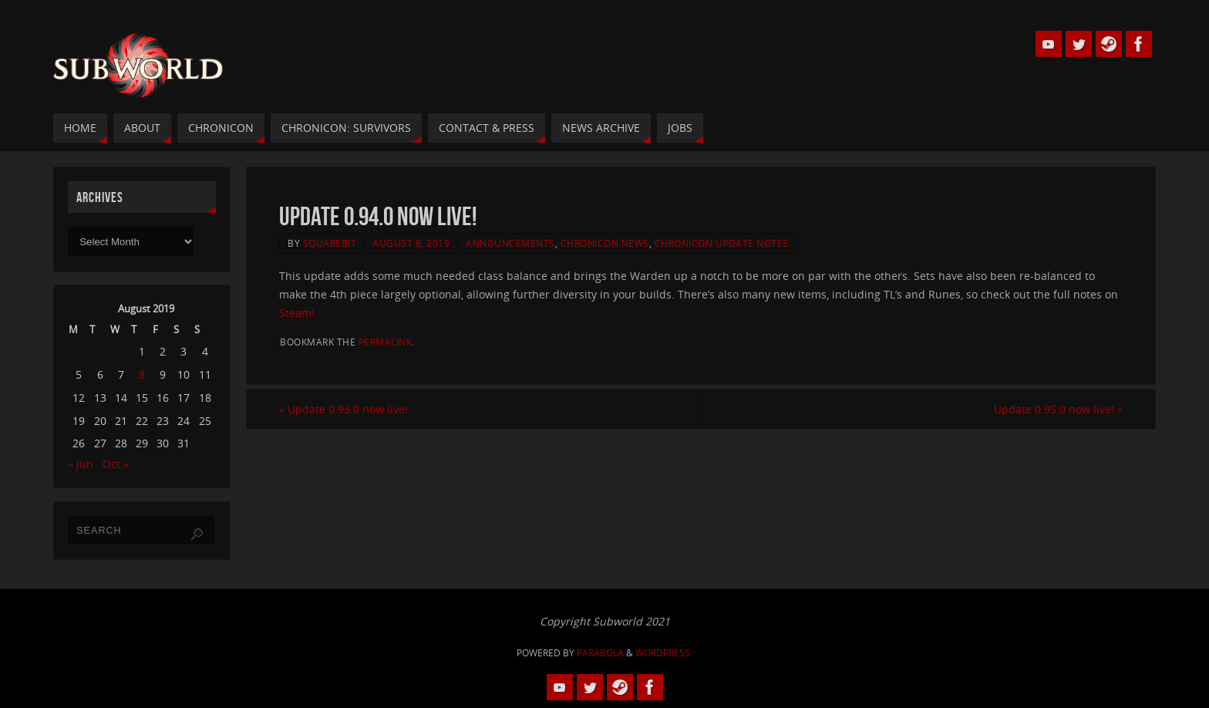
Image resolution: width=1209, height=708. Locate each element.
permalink (386, 341)
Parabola (600, 652)
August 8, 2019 (411, 243)
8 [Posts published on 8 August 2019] (142, 374)
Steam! (297, 312)
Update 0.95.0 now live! (1058, 409)
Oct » (116, 464)
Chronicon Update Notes (722, 243)
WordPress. (663, 652)
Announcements (510, 243)
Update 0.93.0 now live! (343, 409)
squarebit (330, 243)
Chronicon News (605, 243)
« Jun (80, 464)
